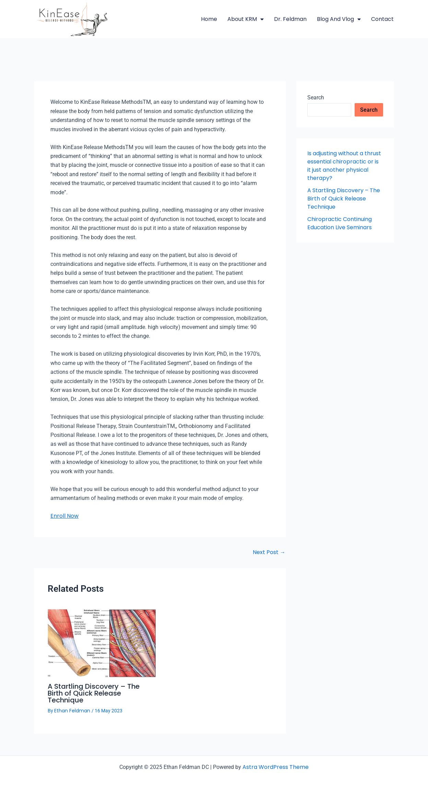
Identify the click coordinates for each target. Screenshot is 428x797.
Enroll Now (64, 516)
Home (209, 19)
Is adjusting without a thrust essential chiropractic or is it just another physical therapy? (344, 165)
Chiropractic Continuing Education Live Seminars (339, 223)
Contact (382, 19)
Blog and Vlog (339, 19)
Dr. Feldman (290, 19)
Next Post (269, 552)
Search (315, 97)
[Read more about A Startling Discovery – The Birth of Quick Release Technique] (102, 642)
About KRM (245, 19)
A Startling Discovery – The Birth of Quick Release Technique (94, 693)
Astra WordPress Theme (275, 767)
